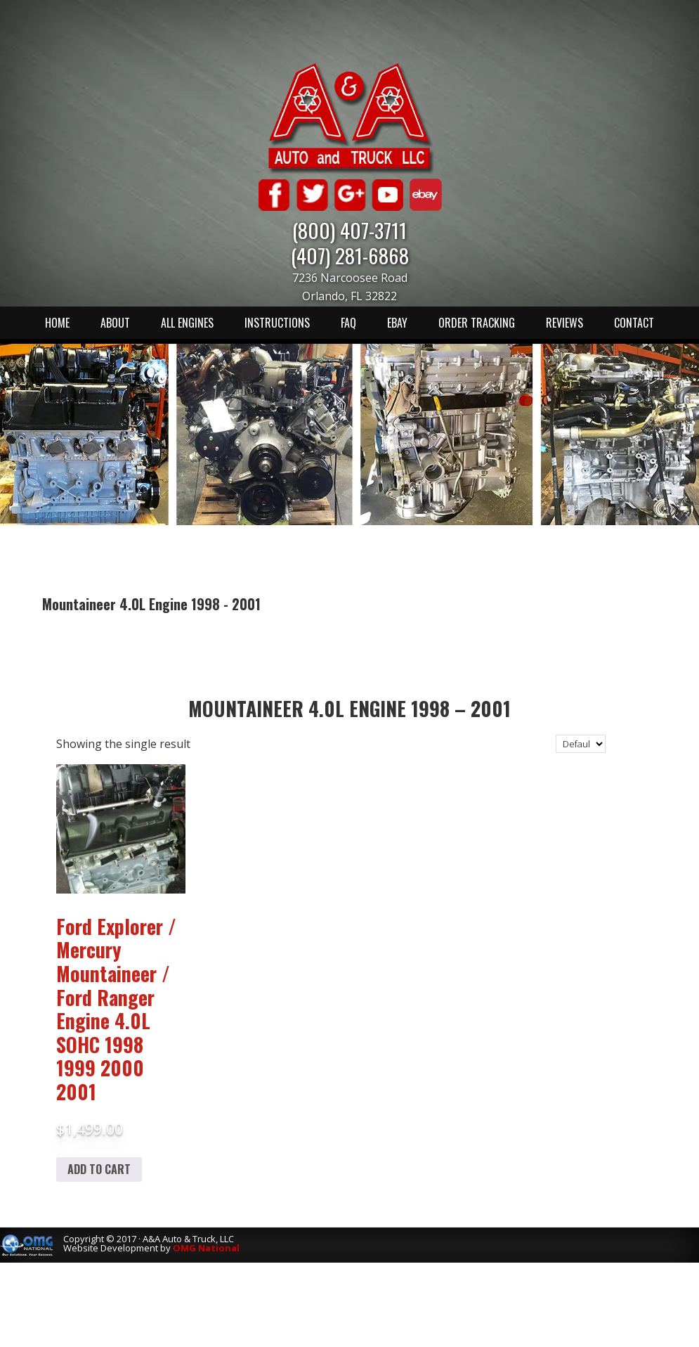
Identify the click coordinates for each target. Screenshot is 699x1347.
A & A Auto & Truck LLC (349, 117)
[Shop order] (581, 744)
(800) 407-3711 (349, 229)
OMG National (206, 1248)
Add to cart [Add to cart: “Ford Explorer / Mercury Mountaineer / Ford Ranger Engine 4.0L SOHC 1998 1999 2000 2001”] (99, 1169)
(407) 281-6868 (350, 255)
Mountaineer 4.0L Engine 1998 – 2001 (349, 708)
